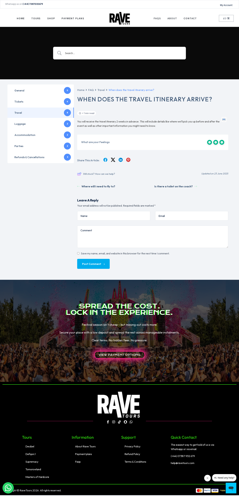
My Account (226, 5)
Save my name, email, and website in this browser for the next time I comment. (125, 254)
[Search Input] (123, 54)
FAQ (91, 90)
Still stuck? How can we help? (96, 175)
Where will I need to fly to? (96, 187)
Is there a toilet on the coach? (175, 187)
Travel (101, 90)
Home (80, 90)
